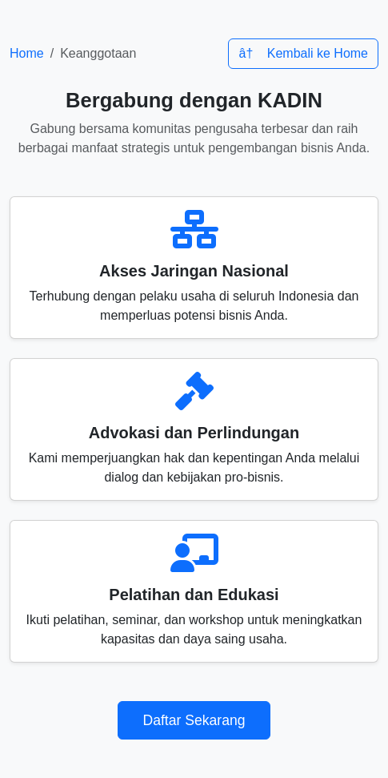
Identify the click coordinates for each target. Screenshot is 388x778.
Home (27, 53)
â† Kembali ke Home (303, 53)
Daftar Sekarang (193, 720)
